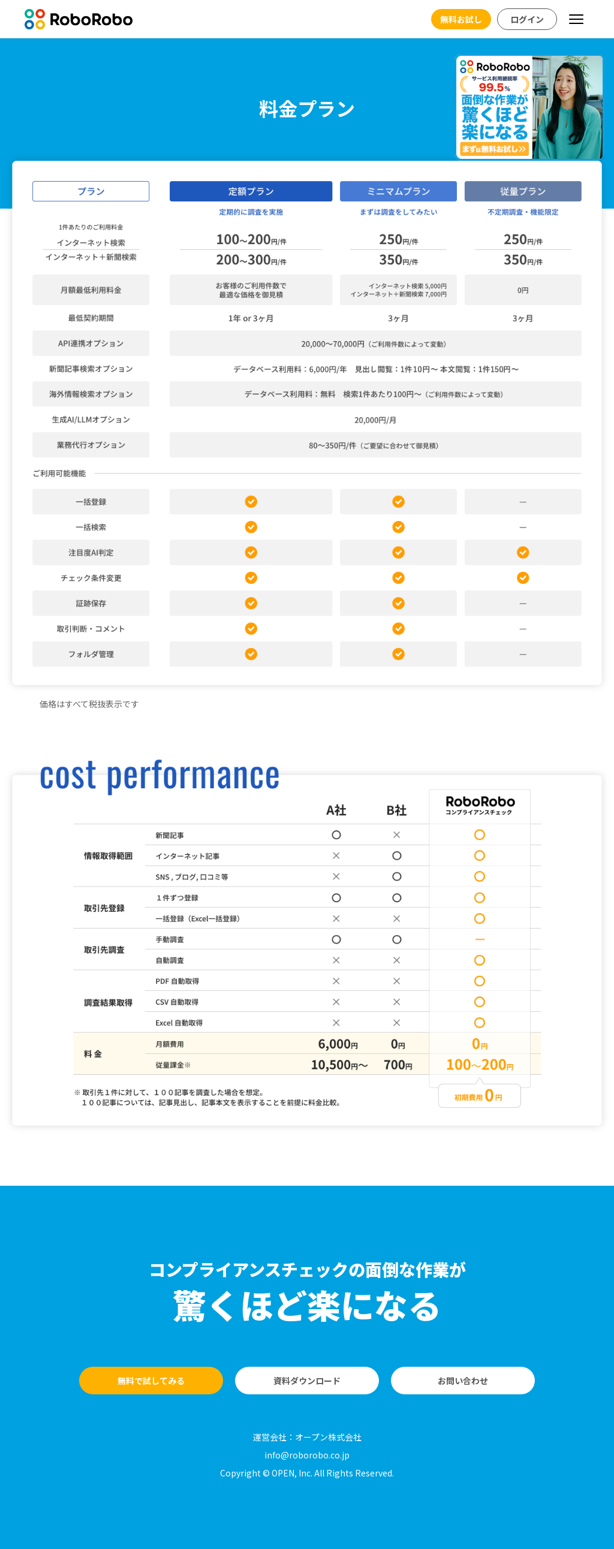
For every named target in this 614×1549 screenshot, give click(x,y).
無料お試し (461, 19)
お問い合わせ (463, 1381)
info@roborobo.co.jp (307, 1455)
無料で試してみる (151, 1381)
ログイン (527, 19)
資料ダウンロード (307, 1381)
